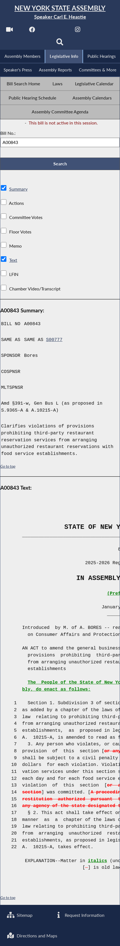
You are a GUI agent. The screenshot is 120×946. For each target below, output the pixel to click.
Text (13, 260)
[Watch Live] (9, 31)
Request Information (80, 915)
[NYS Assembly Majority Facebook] (32, 31)
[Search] (60, 43)
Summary (18, 189)
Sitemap (20, 915)
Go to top (7, 466)
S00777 (54, 340)
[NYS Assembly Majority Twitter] (55, 31)
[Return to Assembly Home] (60, 12)
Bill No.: (8, 133)
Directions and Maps (32, 935)
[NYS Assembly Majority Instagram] (77, 31)
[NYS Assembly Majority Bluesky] (100, 31)
